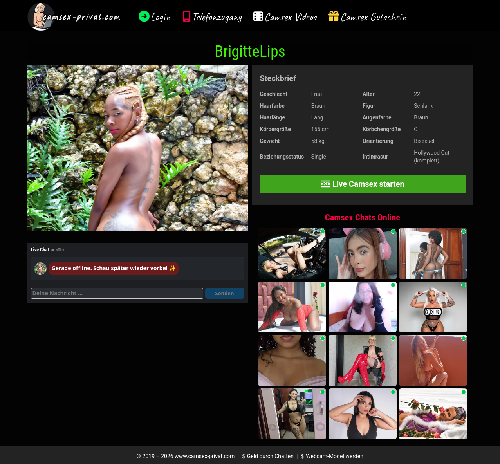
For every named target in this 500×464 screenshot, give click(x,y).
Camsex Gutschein (373, 16)
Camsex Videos (290, 16)
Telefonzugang (217, 16)
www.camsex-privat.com (205, 456)
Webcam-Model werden (331, 456)
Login (160, 16)
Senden (224, 293)
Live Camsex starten (362, 184)
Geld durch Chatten (267, 456)
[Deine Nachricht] (117, 293)
